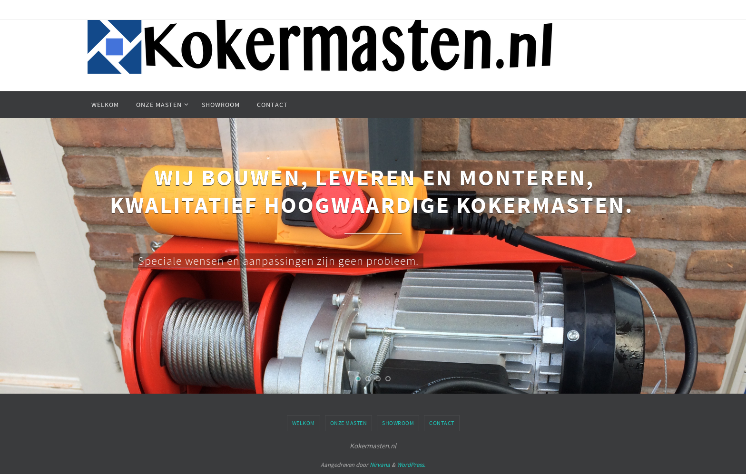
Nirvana (380, 465)
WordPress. (411, 465)
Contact (441, 422)
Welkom (303, 422)
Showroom (398, 422)
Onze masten (348, 422)
